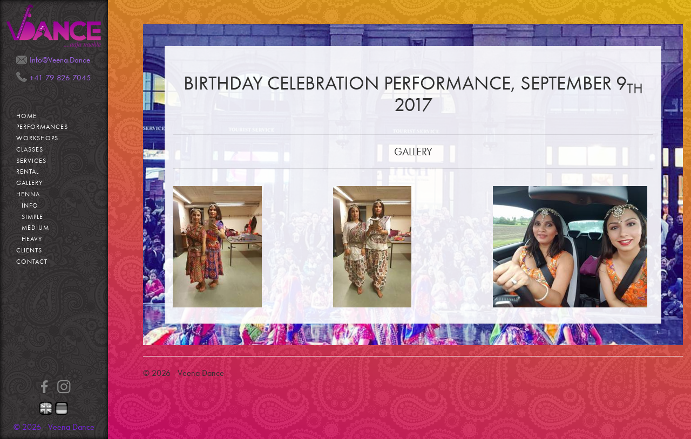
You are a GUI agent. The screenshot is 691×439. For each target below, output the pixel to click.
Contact (32, 261)
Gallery (29, 183)
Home (26, 116)
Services (31, 160)
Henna (28, 194)
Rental (27, 171)
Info (30, 205)
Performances (42, 126)
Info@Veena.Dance (60, 59)
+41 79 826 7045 (60, 77)
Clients (29, 250)
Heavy (32, 239)
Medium (35, 227)
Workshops (37, 138)
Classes (29, 149)
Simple (32, 216)
